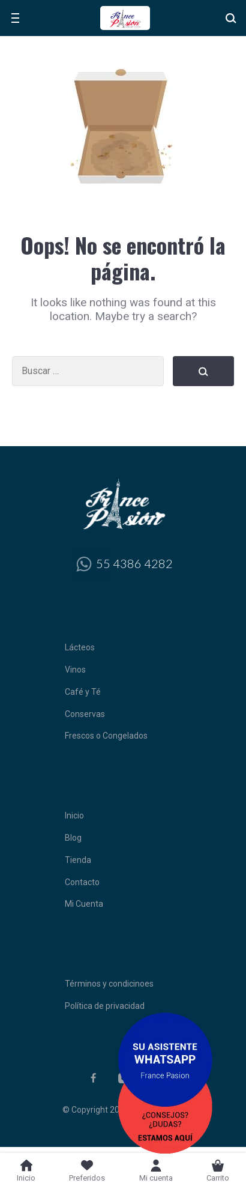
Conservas (85, 714)
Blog (73, 838)
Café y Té (83, 692)
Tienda (78, 860)
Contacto (82, 882)
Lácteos (80, 647)
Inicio (74, 815)
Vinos (75, 669)
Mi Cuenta (84, 904)
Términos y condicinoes (109, 983)
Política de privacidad (105, 1006)
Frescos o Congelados (106, 735)
